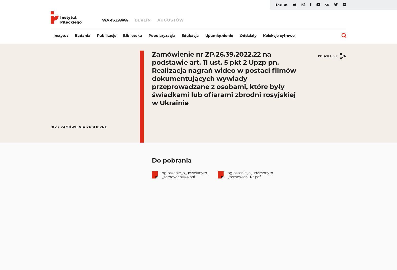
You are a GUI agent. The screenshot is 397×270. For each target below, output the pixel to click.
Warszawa (115, 20)
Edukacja (190, 36)
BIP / (55, 127)
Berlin (143, 20)
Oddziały (248, 36)
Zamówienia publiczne (84, 127)
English (281, 4)
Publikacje (106, 36)
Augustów (170, 20)
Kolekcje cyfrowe (279, 36)
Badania (82, 36)
